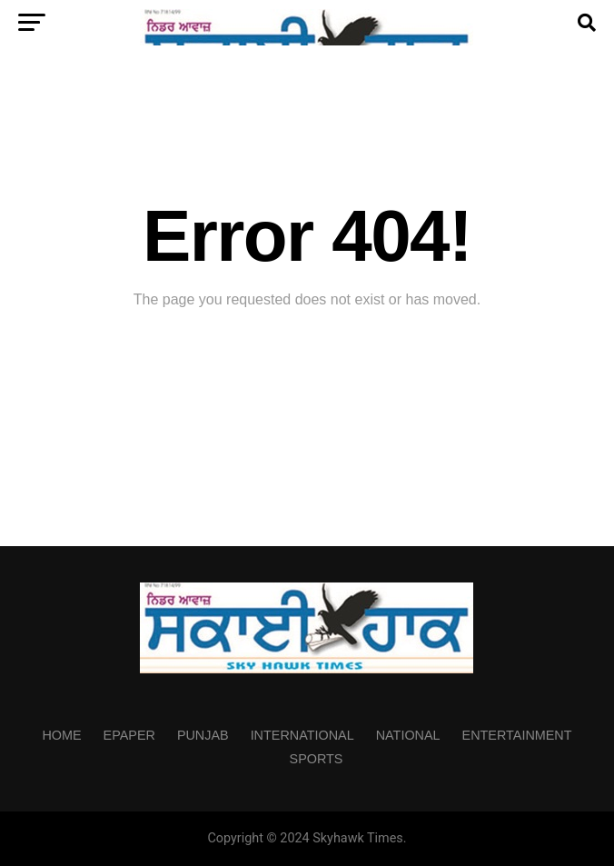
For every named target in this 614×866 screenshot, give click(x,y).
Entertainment (517, 735)
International (302, 735)
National (408, 735)
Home (61, 735)
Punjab (203, 735)
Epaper (129, 735)
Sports (316, 759)
